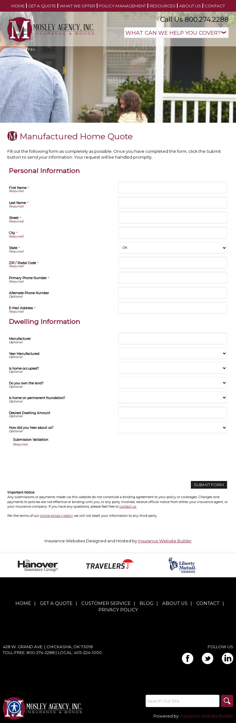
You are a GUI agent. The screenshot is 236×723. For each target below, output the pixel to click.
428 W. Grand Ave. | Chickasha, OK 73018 (48, 646)
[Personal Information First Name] (172, 188)
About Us (174, 603)
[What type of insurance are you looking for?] (176, 32)
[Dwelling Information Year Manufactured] (172, 353)
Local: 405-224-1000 (80, 652)
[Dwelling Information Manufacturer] (172, 338)
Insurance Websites (65, 540)
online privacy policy (56, 516)
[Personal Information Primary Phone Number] (172, 278)
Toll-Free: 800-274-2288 (29, 652)
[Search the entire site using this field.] (182, 701)
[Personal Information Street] (172, 218)
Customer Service (106, 603)
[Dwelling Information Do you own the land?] (172, 383)
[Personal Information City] (172, 233)
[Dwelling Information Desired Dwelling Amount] (172, 412)
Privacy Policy (118, 610)
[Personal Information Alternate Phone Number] (172, 293)
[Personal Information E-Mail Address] (172, 308)
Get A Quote (56, 603)
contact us (128, 507)
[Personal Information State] (172, 248)
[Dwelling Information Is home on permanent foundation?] (172, 397)
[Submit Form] (209, 485)
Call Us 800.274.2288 (194, 19)
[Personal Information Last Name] (172, 203)
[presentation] (59, 459)
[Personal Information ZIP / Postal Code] (172, 263)
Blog (146, 603)
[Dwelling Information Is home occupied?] (172, 368)
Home (23, 603)
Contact (207, 603)
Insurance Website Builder (165, 540)
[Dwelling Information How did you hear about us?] (172, 427)
